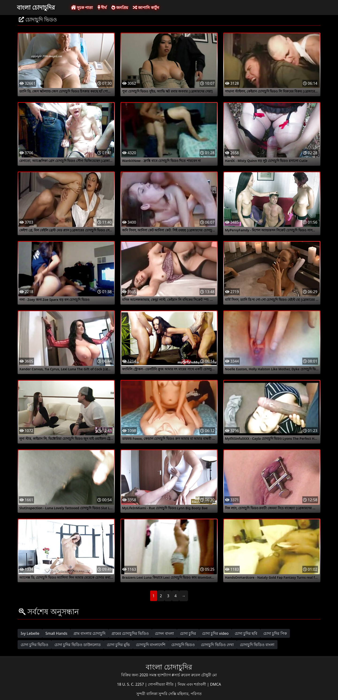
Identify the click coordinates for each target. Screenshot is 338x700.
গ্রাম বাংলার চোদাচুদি (89, 633)
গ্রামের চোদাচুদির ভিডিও (130, 633)
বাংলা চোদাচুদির (36, 7)
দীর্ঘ (102, 7)
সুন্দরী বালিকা (147, 693)
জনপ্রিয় (119, 7)
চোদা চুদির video (215, 633)
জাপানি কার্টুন (146, 7)
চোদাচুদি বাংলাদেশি (150, 644)
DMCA (215, 684)
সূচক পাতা (82, 7)
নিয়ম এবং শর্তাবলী (192, 684)
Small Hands (56, 633)
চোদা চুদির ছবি (246, 633)
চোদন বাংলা (164, 633)
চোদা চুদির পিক (275, 633)
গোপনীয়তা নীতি (161, 684)
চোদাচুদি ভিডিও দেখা (217, 644)
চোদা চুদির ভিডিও (34, 644)
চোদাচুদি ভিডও (183, 644)
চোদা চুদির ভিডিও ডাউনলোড (77, 644)
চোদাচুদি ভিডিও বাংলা (257, 644)
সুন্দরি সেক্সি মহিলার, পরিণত (180, 693)
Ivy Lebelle (30, 633)
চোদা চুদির (188, 633)
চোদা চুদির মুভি (118, 644)
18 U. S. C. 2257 (131, 684)
